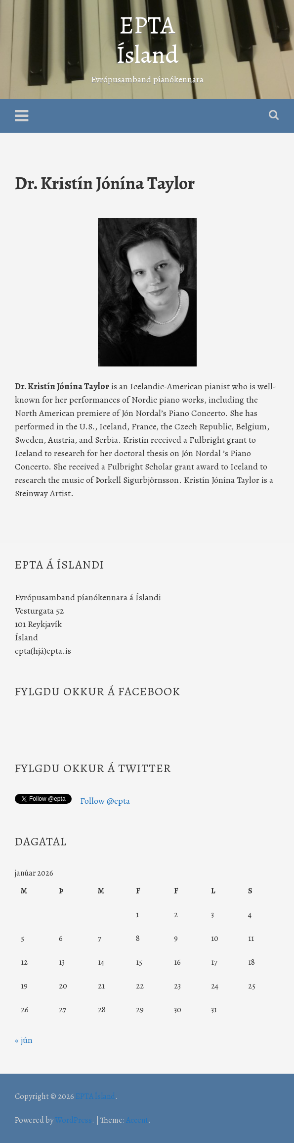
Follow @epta (105, 801)
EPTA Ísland (147, 39)
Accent (137, 1120)
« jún (24, 1040)
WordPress (73, 1120)
